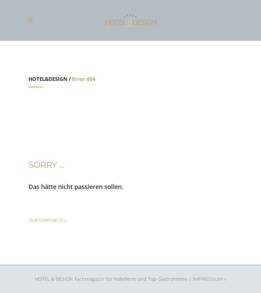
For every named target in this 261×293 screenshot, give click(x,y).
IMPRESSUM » (209, 279)
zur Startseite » (48, 220)
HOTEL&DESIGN (48, 78)
